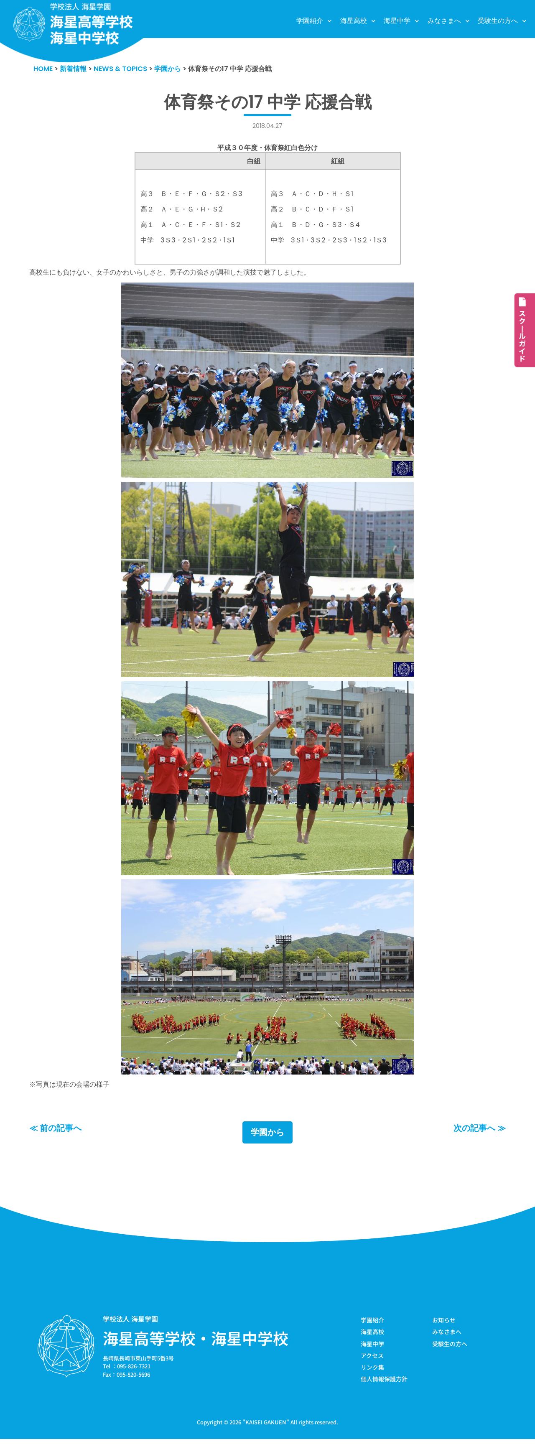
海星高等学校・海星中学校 (195, 1341)
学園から (267, 1135)
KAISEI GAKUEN (265, 1427)
